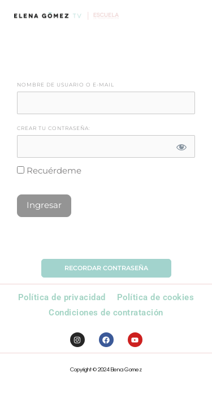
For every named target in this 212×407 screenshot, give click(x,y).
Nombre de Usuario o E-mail (65, 85)
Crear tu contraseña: (53, 128)
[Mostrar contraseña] (181, 146)
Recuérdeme (49, 171)
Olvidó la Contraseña (106, 240)
